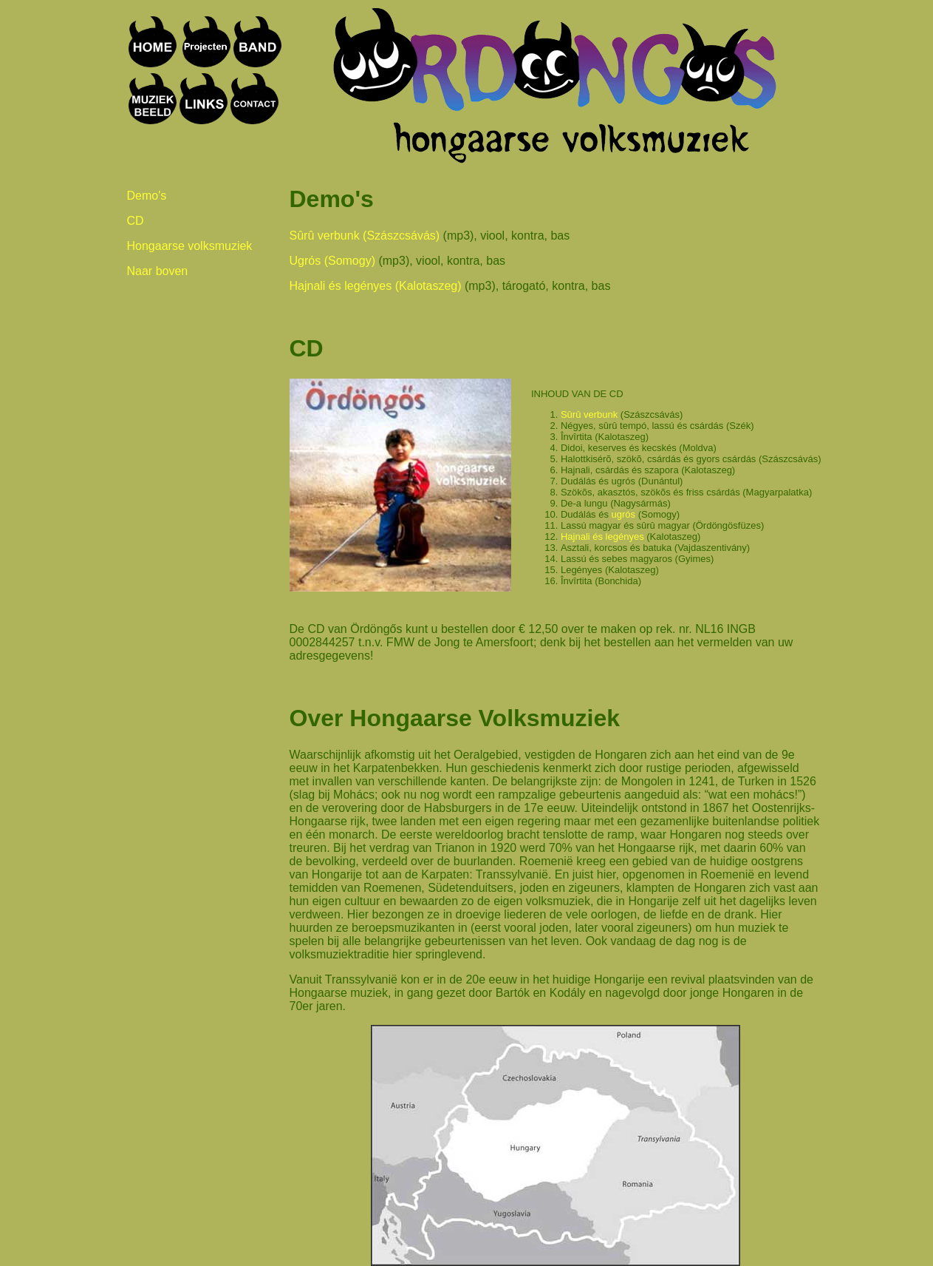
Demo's (147, 195)
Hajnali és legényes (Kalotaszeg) (376, 286)
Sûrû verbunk (589, 414)
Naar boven (157, 271)
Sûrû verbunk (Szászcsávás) (365, 235)
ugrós (624, 514)
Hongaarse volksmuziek (190, 246)
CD (135, 220)
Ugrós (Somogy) (332, 260)
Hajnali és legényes (602, 536)
